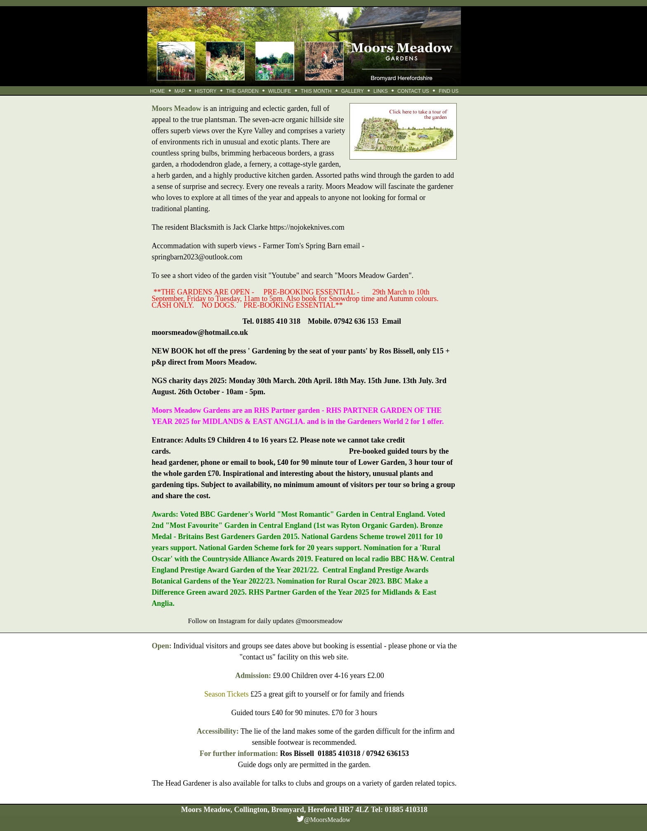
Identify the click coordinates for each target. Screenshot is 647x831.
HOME (157, 91)
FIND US (448, 91)
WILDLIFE (279, 91)
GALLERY (352, 91)
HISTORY (206, 91)
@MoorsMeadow (327, 819)
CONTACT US (413, 91)
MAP (180, 91)
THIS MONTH (316, 91)
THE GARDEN (242, 91)
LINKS (380, 91)
